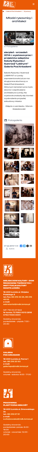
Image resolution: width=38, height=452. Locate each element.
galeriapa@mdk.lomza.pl (15, 366)
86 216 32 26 (17, 297)
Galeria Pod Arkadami (14, 11)
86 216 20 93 (13, 361)
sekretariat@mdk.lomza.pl (16, 304)
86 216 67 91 (13, 414)
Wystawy (27, 11)
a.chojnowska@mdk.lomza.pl (18, 419)
